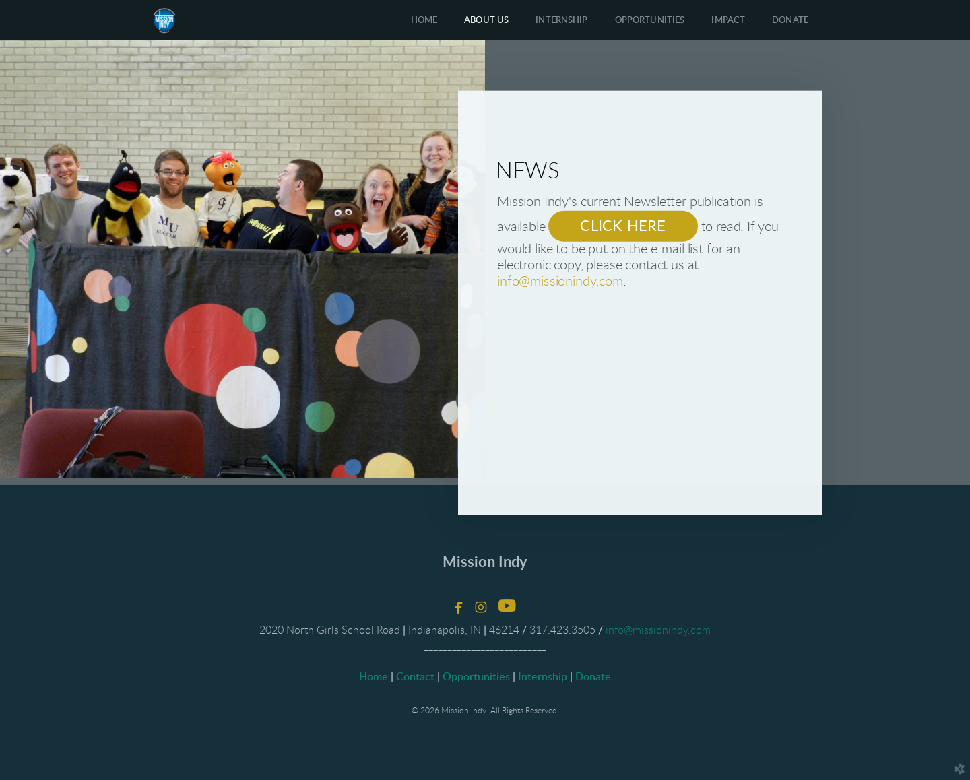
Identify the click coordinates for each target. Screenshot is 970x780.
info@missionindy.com (560, 281)
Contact (415, 677)
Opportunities (476, 677)
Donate (592, 677)
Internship (542, 677)
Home (373, 677)
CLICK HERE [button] (623, 225)
